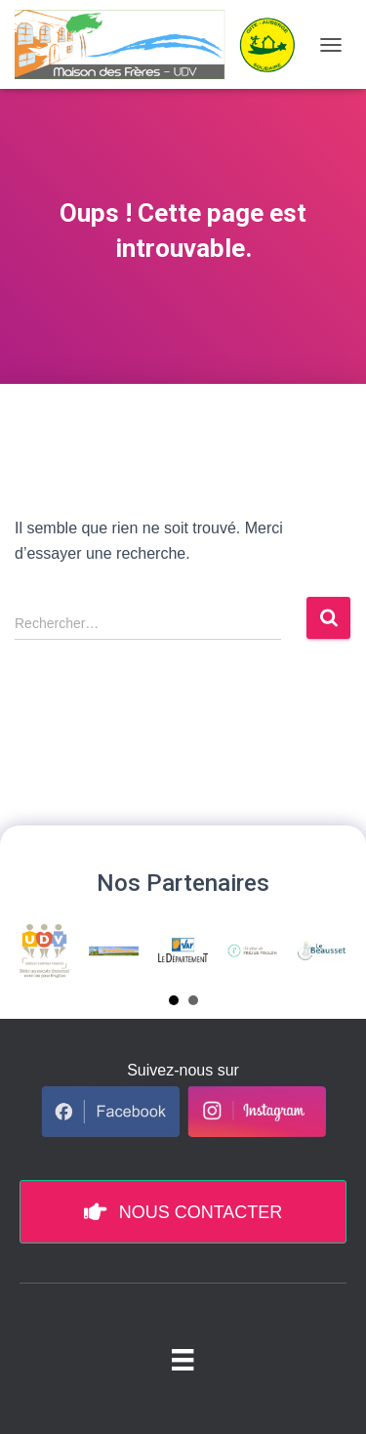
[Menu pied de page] (182, 1358)
